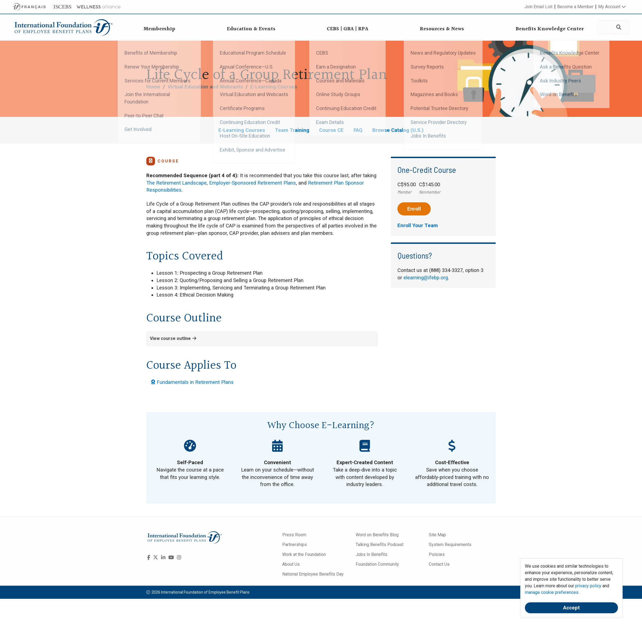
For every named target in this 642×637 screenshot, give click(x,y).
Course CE (331, 130)
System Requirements (450, 544)
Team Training (292, 130)
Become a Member (575, 6)
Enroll (414, 209)
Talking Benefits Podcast (379, 544)
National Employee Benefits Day (313, 574)
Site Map (437, 534)
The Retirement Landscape (176, 183)
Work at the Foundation (304, 554)
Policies (437, 554)
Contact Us (439, 564)
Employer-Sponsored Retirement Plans (252, 183)
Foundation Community (377, 564)
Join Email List (538, 6)
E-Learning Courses (273, 87)
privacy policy (588, 585)
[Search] (618, 27)
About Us (291, 564)
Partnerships (294, 544)
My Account (612, 6)
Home (153, 87)
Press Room (294, 534)
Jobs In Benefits (371, 554)
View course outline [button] (173, 338)
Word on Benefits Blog (377, 534)
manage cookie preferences (551, 592)
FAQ (357, 130)
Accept (571, 608)
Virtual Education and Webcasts (205, 87)
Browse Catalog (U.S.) (398, 130)
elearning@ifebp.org (425, 278)
